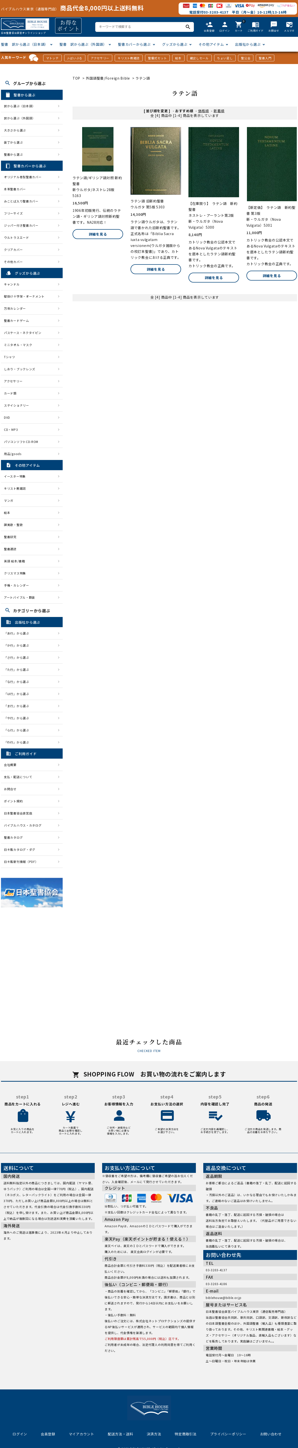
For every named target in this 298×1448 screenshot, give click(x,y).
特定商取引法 (185, 1433)
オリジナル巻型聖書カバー (22, 177)
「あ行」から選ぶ (18, 633)
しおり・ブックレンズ (19, 369)
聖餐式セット (157, 58)
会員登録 (48, 1433)
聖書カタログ (13, 837)
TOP (76, 78)
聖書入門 (265, 58)
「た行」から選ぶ (18, 669)
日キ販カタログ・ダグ (19, 849)
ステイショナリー (16, 405)
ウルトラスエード (16, 237)
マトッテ (52, 58)
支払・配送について (18, 777)
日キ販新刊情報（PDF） (21, 861)
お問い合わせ (271, 1433)
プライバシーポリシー (228, 1433)
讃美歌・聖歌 (13, 525)
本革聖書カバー (15, 189)
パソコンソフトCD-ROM (21, 441)
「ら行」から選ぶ (18, 730)
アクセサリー (100, 58)
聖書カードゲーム (16, 320)
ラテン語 (142, 78)
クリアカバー (13, 249)
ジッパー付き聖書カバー (21, 225)
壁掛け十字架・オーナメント (24, 296)
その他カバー (13, 262)
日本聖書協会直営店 (18, 813)
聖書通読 (10, 549)
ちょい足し (225, 58)
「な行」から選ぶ (18, 682)
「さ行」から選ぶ (18, 657)
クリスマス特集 (15, 573)
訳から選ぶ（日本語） (19, 106)
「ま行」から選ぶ (18, 706)
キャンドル (12, 284)
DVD (7, 417)
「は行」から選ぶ (18, 694)
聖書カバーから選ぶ (134, 44)
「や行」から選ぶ (18, 718)
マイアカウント (81, 1433)
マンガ (8, 500)
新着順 (219, 110)
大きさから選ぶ (15, 130)
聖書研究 (10, 537)
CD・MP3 (11, 429)
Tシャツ (9, 357)
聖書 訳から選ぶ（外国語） (83, 44)
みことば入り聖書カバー (21, 201)
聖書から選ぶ (13, 154)
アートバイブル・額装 (19, 597)
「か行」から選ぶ (18, 645)
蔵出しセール (199, 58)
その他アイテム (211, 44)
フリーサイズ (13, 213)
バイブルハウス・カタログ (22, 825)
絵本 (178, 58)
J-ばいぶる (74, 58)
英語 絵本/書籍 (14, 561)
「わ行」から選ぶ (18, 742)
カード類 (10, 393)
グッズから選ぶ (174, 44)
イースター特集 (15, 476)
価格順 (203, 110)
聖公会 (245, 58)
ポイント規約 (13, 801)
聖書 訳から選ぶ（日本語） (24, 44)
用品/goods (12, 454)
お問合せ (10, 789)
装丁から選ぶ (13, 142)
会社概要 (10, 765)
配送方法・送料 (120, 1433)
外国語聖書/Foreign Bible (108, 78)
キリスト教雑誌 (129, 58)
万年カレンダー (15, 308)
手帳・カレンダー (16, 585)
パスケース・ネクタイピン (22, 332)
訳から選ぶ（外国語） (19, 118)
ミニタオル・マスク (18, 345)
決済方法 (154, 1433)
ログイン (20, 1433)
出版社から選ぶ (248, 44)
